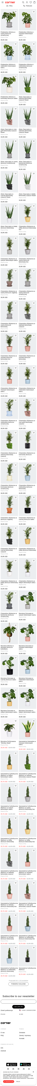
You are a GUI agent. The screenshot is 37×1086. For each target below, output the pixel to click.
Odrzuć (30, 1081)
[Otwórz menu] (2, 2)
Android (3, 1051)
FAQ (2, 1035)
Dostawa (22, 1032)
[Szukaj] (23, 2)
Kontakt (21, 1038)
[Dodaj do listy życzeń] (15, 11)
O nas (3, 1032)
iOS (2, 1048)
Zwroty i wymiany (25, 1035)
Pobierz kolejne (18, 984)
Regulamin (4, 1081)
